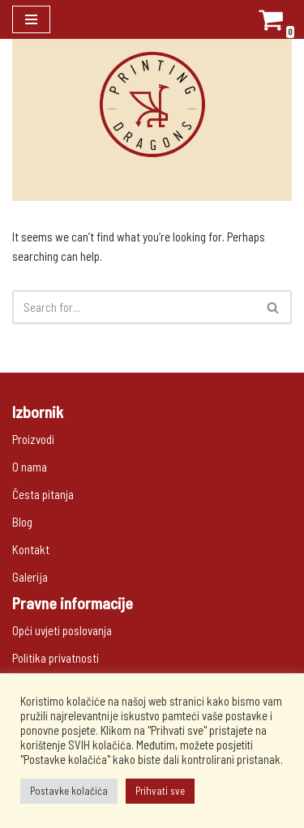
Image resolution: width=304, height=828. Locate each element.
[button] (273, 307)
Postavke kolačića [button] (69, 790)
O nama (29, 466)
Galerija (30, 577)
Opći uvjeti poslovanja (62, 630)
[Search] (133, 307)
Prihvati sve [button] (160, 790)
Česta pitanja (43, 494)
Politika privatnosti (55, 658)
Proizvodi (33, 439)
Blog (22, 521)
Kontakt (30, 549)
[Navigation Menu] (31, 19)
